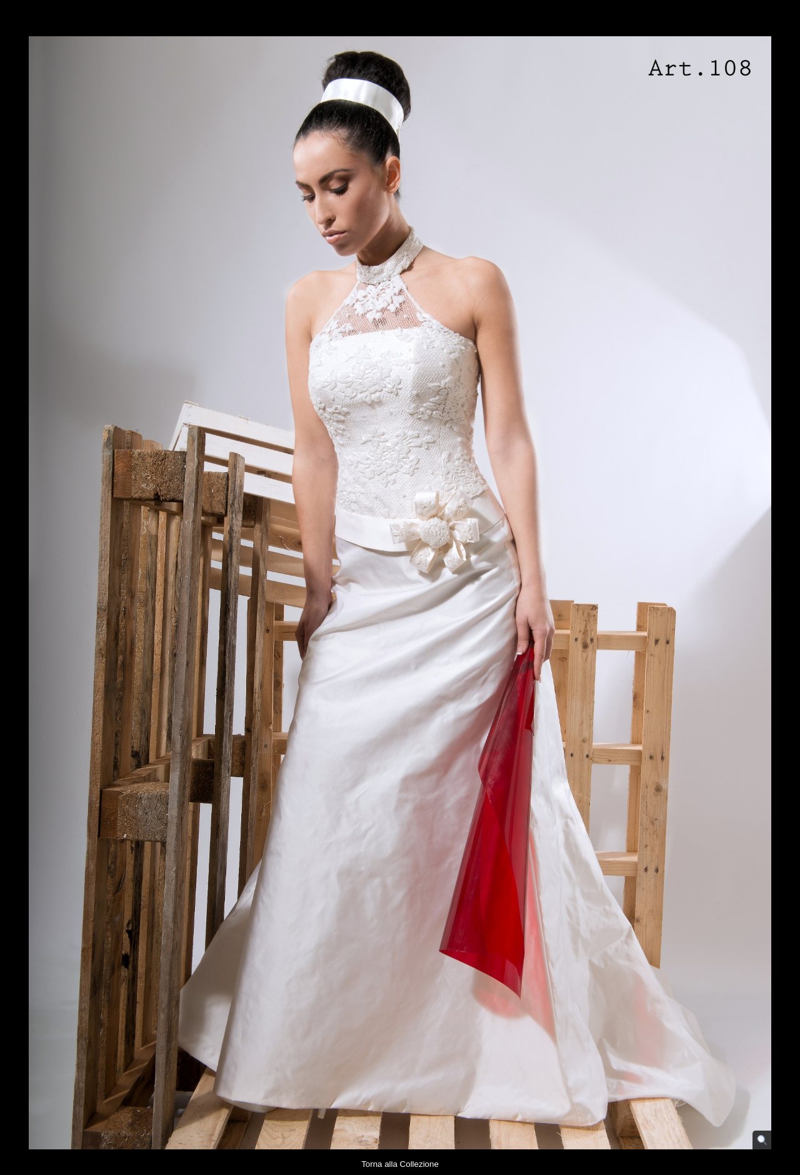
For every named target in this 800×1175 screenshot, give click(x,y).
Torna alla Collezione (400, 1164)
